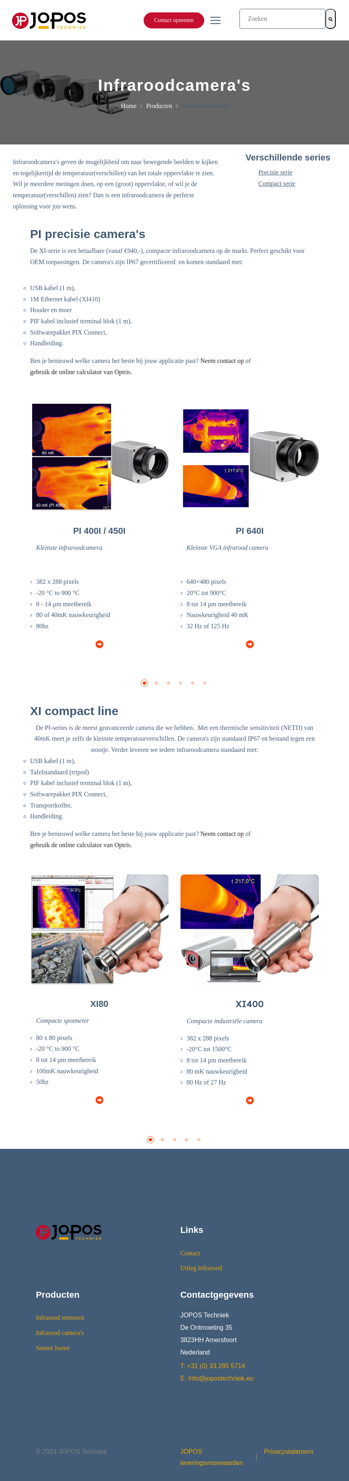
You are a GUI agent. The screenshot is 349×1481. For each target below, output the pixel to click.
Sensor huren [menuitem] (52, 1348)
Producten (159, 106)
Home (128, 106)
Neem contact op (221, 360)
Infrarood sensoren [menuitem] (60, 1317)
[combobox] (282, 19)
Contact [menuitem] (190, 1253)
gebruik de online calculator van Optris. (81, 372)
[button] (144, 683)
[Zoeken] (330, 19)
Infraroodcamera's (205, 106)
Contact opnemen (173, 20)
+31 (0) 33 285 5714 (216, 1366)
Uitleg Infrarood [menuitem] (201, 1268)
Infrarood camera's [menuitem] (60, 1332)
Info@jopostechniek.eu (221, 1378)
